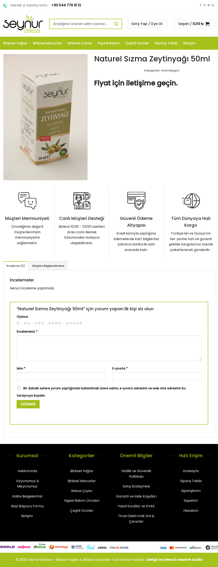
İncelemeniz (27, 331)
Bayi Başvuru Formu (27, 506)
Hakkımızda (27, 470)
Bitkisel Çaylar (80, 43)
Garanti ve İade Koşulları (136, 496)
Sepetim (191, 500)
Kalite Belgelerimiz (27, 496)
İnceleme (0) (16, 266)
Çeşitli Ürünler (137, 43)
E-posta (120, 368)
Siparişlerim (191, 490)
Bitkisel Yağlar (15, 43)
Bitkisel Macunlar (47, 43)
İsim (21, 368)
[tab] (15, 265)
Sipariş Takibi (166, 43)
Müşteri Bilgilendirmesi (48, 266)
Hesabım (190, 510)
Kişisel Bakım (109, 43)
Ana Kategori (170, 70)
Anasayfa (191, 470)
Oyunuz (22, 317)
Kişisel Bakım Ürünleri (81, 500)
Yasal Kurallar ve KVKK (136, 506)
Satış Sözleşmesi (136, 486)
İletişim (189, 43)
